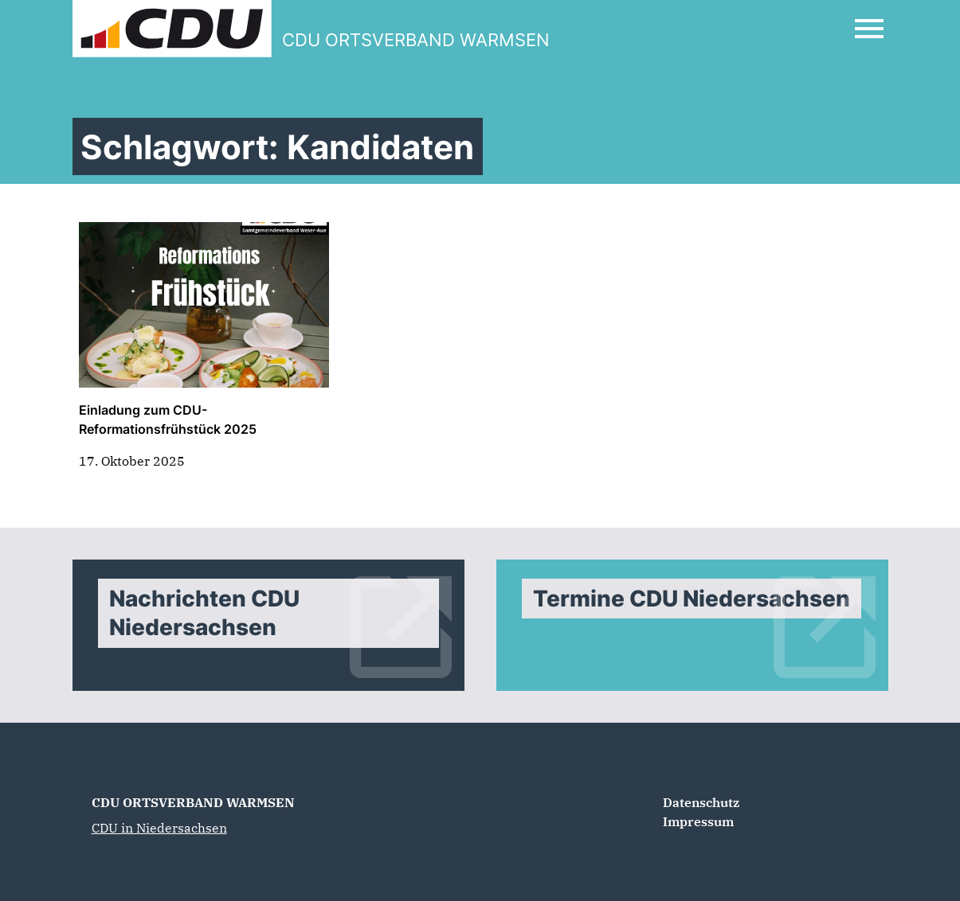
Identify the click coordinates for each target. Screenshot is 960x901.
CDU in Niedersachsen (159, 828)
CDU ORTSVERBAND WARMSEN (193, 802)
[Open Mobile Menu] (869, 29)
